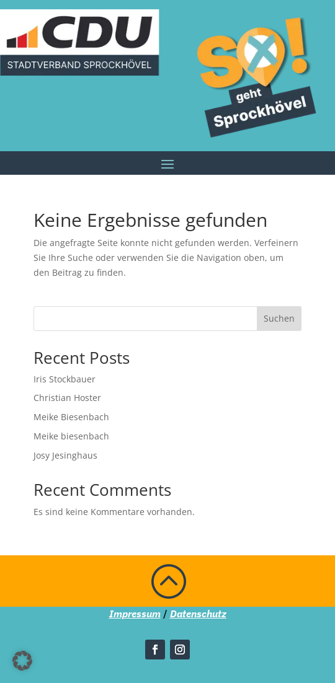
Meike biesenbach (71, 436)
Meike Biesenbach (71, 417)
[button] (22, 660)
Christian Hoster (67, 397)
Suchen (279, 318)
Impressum (135, 613)
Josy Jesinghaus (65, 455)
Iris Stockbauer (65, 379)
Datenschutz (198, 613)
